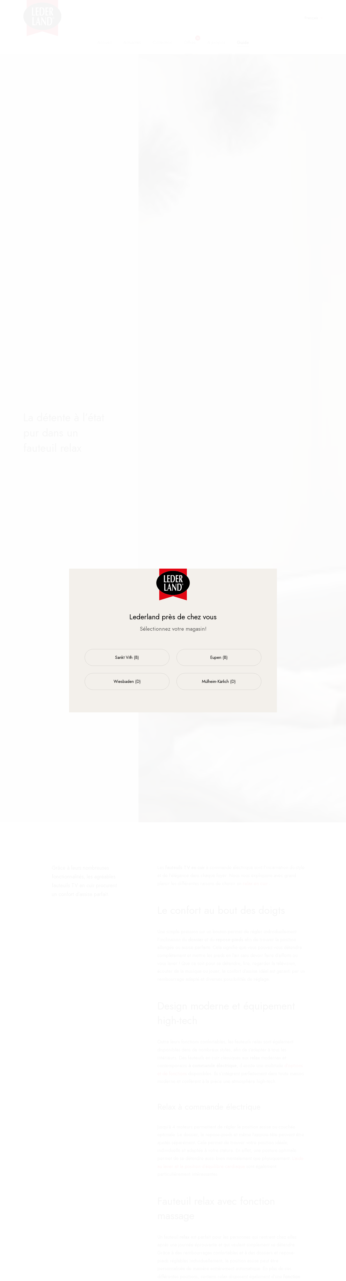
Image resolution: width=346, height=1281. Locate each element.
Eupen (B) (219, 657)
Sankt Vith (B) (127, 657)
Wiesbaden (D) (127, 681)
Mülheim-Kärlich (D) (219, 681)
